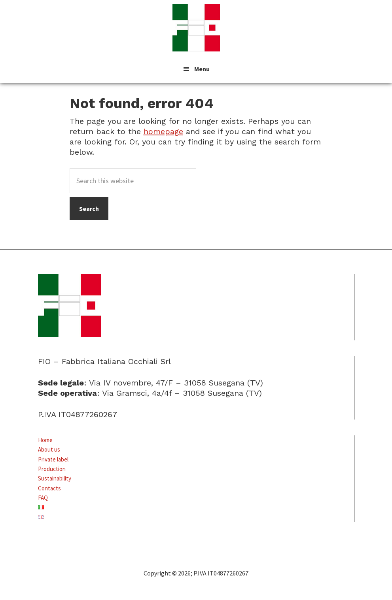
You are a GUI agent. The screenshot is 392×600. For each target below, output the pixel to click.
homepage (163, 131)
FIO (196, 27)
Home (45, 440)
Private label (53, 459)
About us (49, 449)
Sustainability (54, 478)
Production (52, 469)
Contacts (49, 488)
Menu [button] (202, 69)
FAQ (43, 497)
